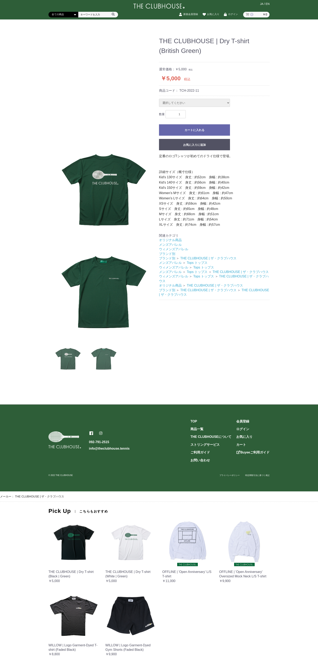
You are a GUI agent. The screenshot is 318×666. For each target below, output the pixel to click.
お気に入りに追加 (194, 144)
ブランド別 (167, 254)
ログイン (242, 429)
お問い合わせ (200, 460)
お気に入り (244, 436)
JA (261, 5)
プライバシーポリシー (229, 475)
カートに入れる (194, 130)
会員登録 (242, 421)
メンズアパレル (170, 244)
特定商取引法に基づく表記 (257, 475)
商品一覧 (196, 429)
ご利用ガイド (200, 452)
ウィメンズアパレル (173, 249)
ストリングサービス (205, 444)
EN (268, 5)
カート (241, 444)
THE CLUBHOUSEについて (210, 436)
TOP (193, 421)
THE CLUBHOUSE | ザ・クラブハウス (208, 258)
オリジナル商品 (170, 240)
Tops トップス (197, 262)
